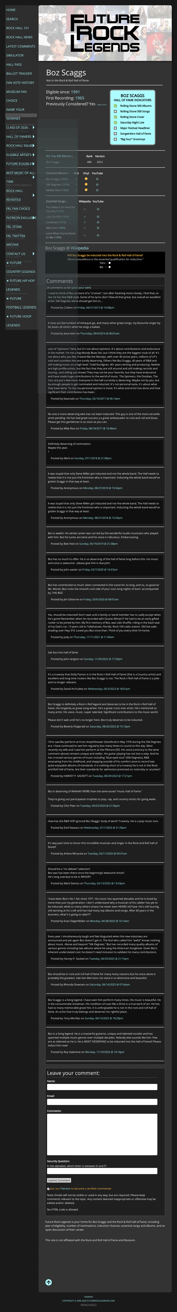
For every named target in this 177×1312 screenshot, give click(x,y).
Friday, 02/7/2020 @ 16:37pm (100, 569)
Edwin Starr (12, 299)
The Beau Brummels (17, 281)
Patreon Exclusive (18, 121)
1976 (65, 184)
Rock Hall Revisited (12, 109)
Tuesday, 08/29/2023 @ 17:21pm (112, 776)
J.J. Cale (10, 318)
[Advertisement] (104, 1253)
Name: (51, 1081)
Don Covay (11, 295)
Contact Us (13, 140)
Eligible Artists (15, 88)
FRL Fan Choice (15, 116)
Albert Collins (13, 277)
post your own (81, 287)
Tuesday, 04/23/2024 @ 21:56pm (100, 805)
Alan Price (11, 272)
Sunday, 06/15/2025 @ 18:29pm (104, 1018)
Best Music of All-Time (17, 100)
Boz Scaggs (12, 286)
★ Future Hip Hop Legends (17, 155)
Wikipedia (80, 248)
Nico (8, 327)
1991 (75, 91)
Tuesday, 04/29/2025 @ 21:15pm (109, 958)
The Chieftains (14, 290)
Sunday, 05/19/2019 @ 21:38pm (98, 543)
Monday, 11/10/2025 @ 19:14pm (104, 1052)
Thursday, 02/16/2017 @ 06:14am (99, 398)
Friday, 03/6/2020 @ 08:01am (101, 599)
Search (10, 13)
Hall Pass (11, 39)
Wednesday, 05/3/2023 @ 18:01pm (109, 689)
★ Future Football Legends (18, 164)
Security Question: (58, 1161)
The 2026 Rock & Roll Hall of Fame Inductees (19, 230)
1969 (64, 179)
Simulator (12, 34)
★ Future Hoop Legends (15, 172)
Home (9, 8)
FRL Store (11, 126)
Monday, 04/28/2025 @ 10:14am (109, 921)
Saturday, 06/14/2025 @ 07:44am (110, 984)
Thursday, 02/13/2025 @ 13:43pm (104, 883)
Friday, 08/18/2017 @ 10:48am (98, 428)
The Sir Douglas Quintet (19, 336)
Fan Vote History (17, 50)
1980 (65, 190)
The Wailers (12, 364)
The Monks (12, 322)
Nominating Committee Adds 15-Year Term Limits (19, 219)
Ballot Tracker (15, 45)
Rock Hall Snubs (16, 83)
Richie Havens (13, 332)
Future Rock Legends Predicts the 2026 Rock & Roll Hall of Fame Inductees (19, 243)
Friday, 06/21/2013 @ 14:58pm (95, 307)
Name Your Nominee (12, 65)
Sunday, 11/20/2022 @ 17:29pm (103, 659)
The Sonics (12, 341)
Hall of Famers (15, 78)
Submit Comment (59, 1180)
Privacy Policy (89, 1304)
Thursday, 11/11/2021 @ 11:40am (94, 637)
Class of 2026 (14, 72)
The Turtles (12, 359)
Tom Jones (11, 354)
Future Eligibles (16, 93)
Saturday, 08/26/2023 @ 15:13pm (110, 726)
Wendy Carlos (13, 373)
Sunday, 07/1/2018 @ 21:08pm (93, 458)
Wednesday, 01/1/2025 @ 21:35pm (105, 827)
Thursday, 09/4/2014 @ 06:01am (99, 333)
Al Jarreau (11, 267)
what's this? (101, 104)
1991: (9, 263)
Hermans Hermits (15, 313)
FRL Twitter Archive (13, 133)
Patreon (65, 1188)
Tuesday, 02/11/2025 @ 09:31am (107, 853)
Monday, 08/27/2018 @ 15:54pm (102, 488)
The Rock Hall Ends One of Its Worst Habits (20, 206)
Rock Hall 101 (14, 18)
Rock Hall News (16, 24)
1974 (60, 211)
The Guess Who (14, 309)
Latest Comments (17, 29)
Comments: (54, 1111)
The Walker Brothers (17, 368)
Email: (50, 1096)
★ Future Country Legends (18, 147)
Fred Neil (11, 304)
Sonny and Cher (15, 345)
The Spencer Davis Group (20, 350)
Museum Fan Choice (13, 57)
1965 (79, 98)
